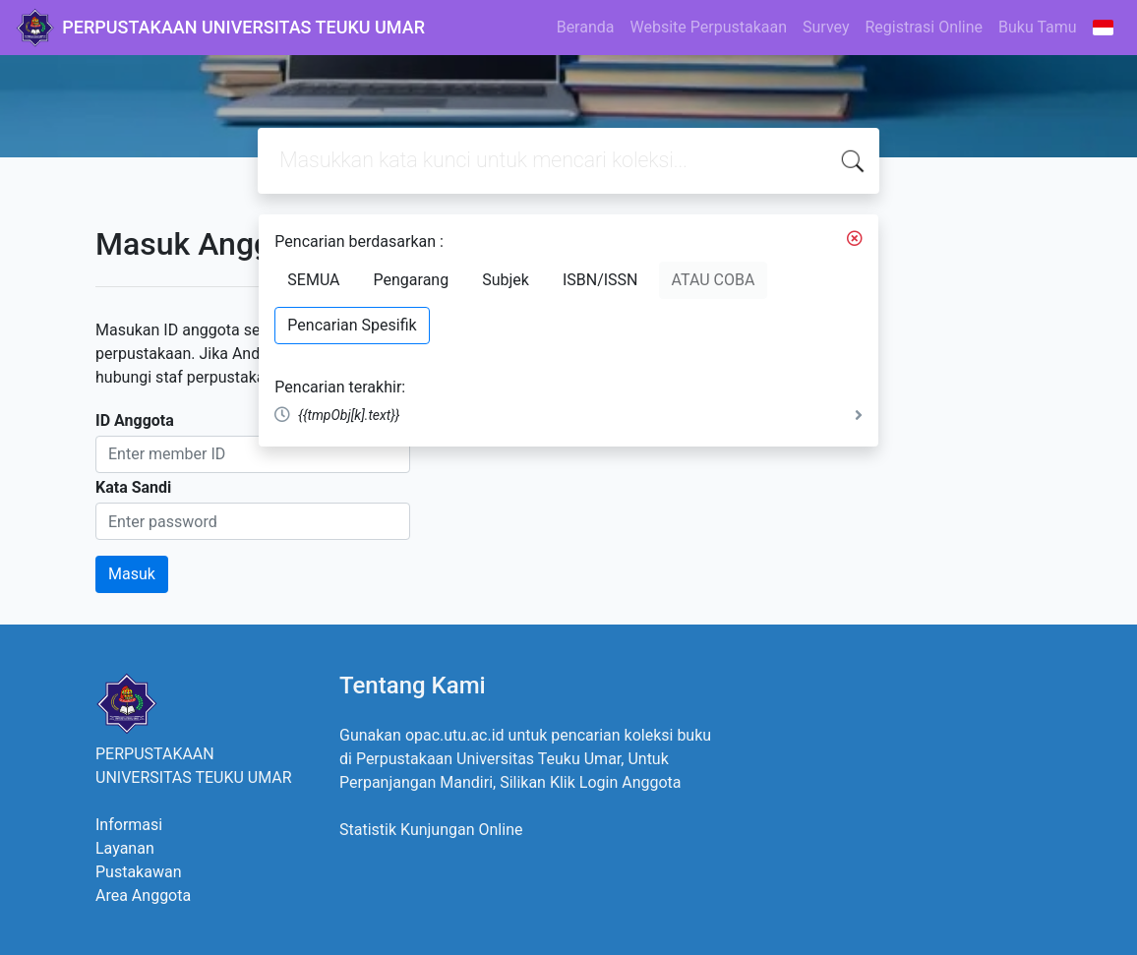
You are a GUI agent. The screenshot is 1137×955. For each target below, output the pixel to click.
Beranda (586, 27)
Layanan (124, 848)
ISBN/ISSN (600, 279)
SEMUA (313, 279)
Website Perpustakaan (708, 27)
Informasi (128, 824)
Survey (826, 27)
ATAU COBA (713, 279)
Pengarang (411, 279)
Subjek (505, 279)
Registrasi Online (924, 27)
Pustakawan (138, 872)
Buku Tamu (1037, 27)
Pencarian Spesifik (351, 325)
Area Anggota (143, 895)
